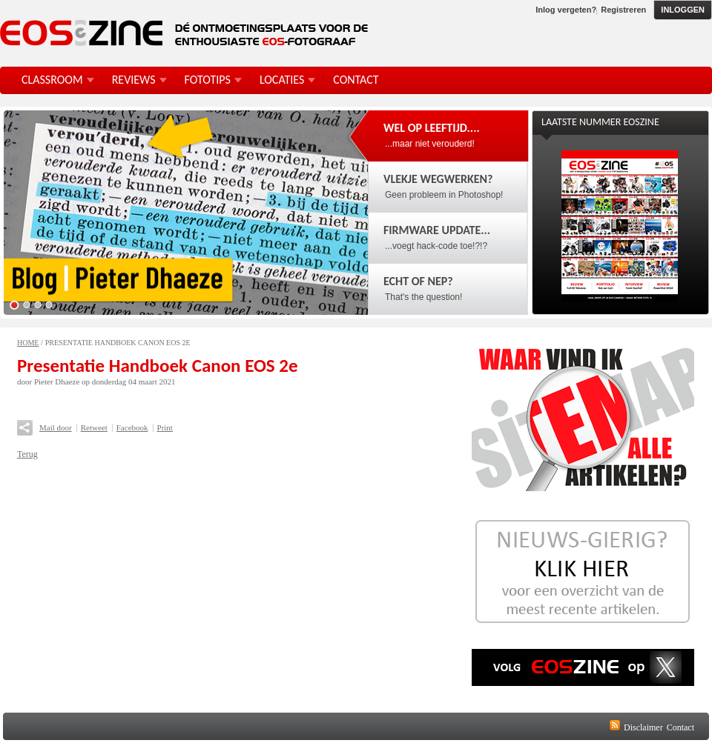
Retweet (94, 427)
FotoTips (208, 80)
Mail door (55, 427)
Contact (680, 727)
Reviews (134, 80)
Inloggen (683, 9)
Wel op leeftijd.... (431, 128)
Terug (27, 454)
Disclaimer (643, 727)
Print (165, 427)
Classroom (52, 80)
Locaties (282, 80)
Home (28, 343)
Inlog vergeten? (565, 9)
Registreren (623, 9)
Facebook (132, 427)
